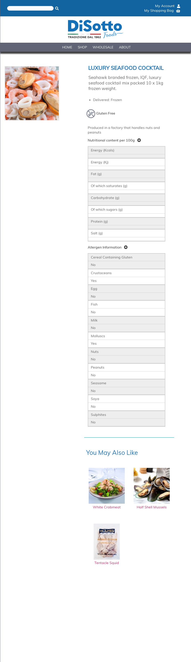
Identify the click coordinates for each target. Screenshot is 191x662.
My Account (167, 6)
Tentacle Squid (107, 560)
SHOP (82, 47)
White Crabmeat (107, 504)
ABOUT (125, 47)
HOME (67, 47)
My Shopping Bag (162, 10)
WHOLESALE (103, 47)
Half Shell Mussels (152, 504)
